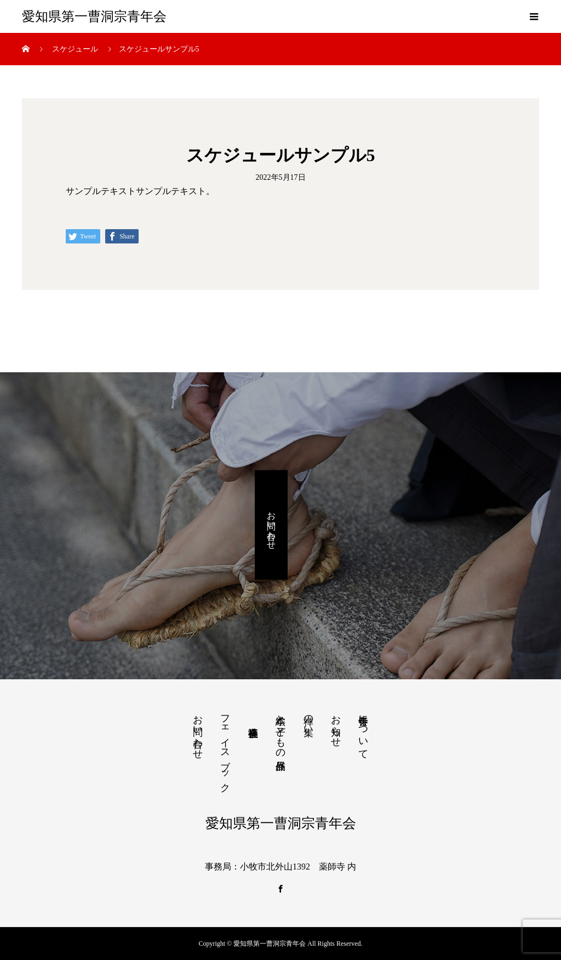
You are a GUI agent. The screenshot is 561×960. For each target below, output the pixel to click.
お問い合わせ (271, 525)
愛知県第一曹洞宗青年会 (94, 16)
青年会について (363, 731)
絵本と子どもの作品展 (280, 731)
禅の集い (308, 719)
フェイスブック (225, 747)
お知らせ (335, 725)
